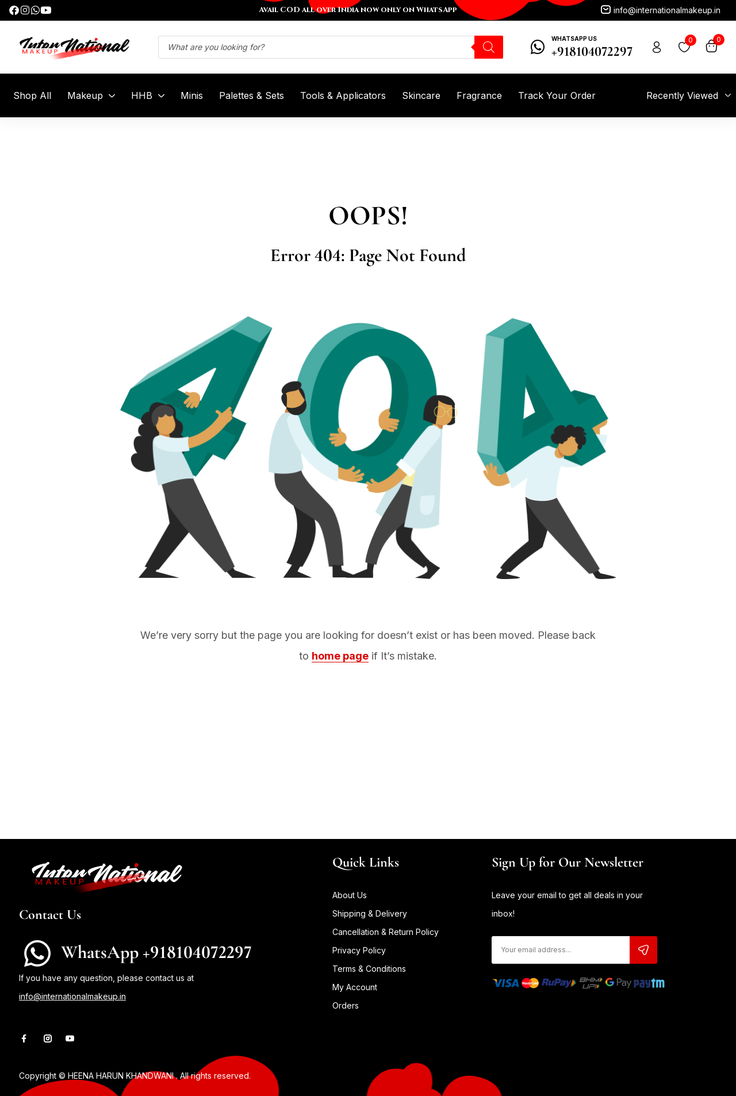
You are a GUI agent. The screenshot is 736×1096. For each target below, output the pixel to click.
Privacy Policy (359, 950)
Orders (345, 1005)
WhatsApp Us (574, 38)
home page (340, 656)
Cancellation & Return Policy (385, 932)
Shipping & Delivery (369, 913)
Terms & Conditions (369, 969)
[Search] (488, 47)
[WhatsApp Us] (538, 47)
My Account (354, 987)
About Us (349, 895)
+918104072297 (591, 51)
